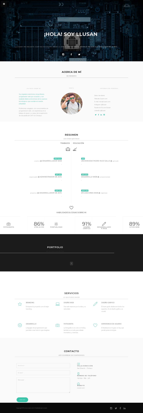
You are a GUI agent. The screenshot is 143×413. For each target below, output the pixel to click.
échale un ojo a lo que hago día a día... (100, 46)
